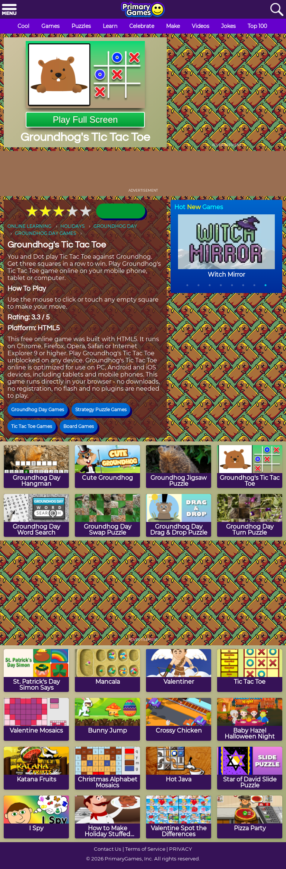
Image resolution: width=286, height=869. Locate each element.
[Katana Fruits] (36, 768)
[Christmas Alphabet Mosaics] (107, 768)
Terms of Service (145, 849)
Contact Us (107, 849)
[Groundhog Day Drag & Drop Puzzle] (178, 515)
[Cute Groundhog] (107, 466)
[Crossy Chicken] (178, 719)
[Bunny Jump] (107, 719)
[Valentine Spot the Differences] (178, 817)
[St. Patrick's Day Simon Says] (36, 670)
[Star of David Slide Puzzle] (249, 768)
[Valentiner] (178, 670)
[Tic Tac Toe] (249, 670)
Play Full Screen (85, 119)
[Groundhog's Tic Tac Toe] (249, 466)
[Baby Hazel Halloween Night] (249, 719)
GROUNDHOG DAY (115, 226)
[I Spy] (36, 817)
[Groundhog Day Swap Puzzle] (107, 515)
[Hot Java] (178, 768)
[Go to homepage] (143, 10)
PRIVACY (180, 849)
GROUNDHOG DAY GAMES (45, 233)
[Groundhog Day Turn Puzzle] (249, 515)
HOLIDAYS (72, 226)
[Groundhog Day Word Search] (36, 515)
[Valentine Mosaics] (36, 719)
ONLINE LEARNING (29, 226)
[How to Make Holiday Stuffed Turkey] (107, 817)
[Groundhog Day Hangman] (36, 466)
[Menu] (9, 9)
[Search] (277, 9)
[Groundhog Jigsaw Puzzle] (178, 466)
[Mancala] (107, 670)
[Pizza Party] (249, 817)
